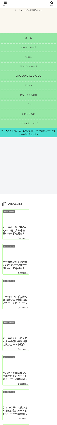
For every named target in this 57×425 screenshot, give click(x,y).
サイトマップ (42, 410)
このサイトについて (14, 410)
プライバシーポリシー (42, 415)
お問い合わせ (15, 415)
